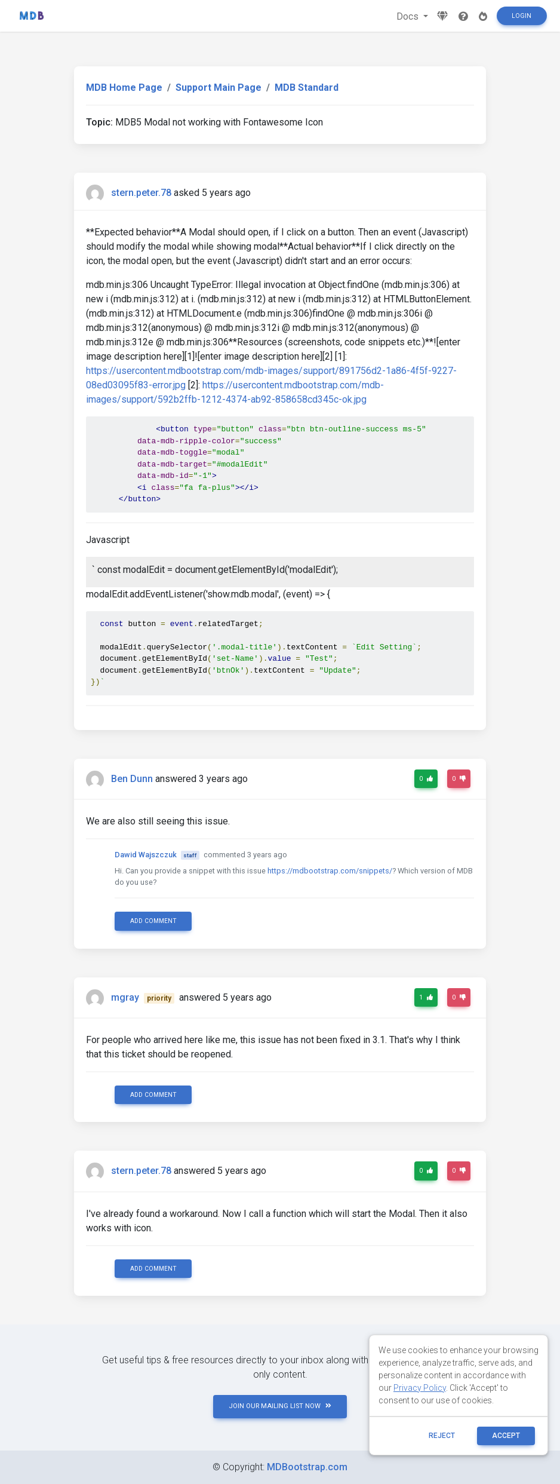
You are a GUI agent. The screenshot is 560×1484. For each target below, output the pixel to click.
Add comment (153, 921)
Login (521, 16)
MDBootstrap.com (307, 1467)
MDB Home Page (124, 87)
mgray (125, 997)
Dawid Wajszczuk (146, 854)
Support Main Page (218, 87)
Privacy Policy (419, 1388)
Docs (408, 16)
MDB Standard (307, 87)
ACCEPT (506, 1435)
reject (442, 1435)
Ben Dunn (132, 778)
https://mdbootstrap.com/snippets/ (329, 870)
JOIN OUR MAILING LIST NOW (280, 1406)
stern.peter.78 (141, 192)
